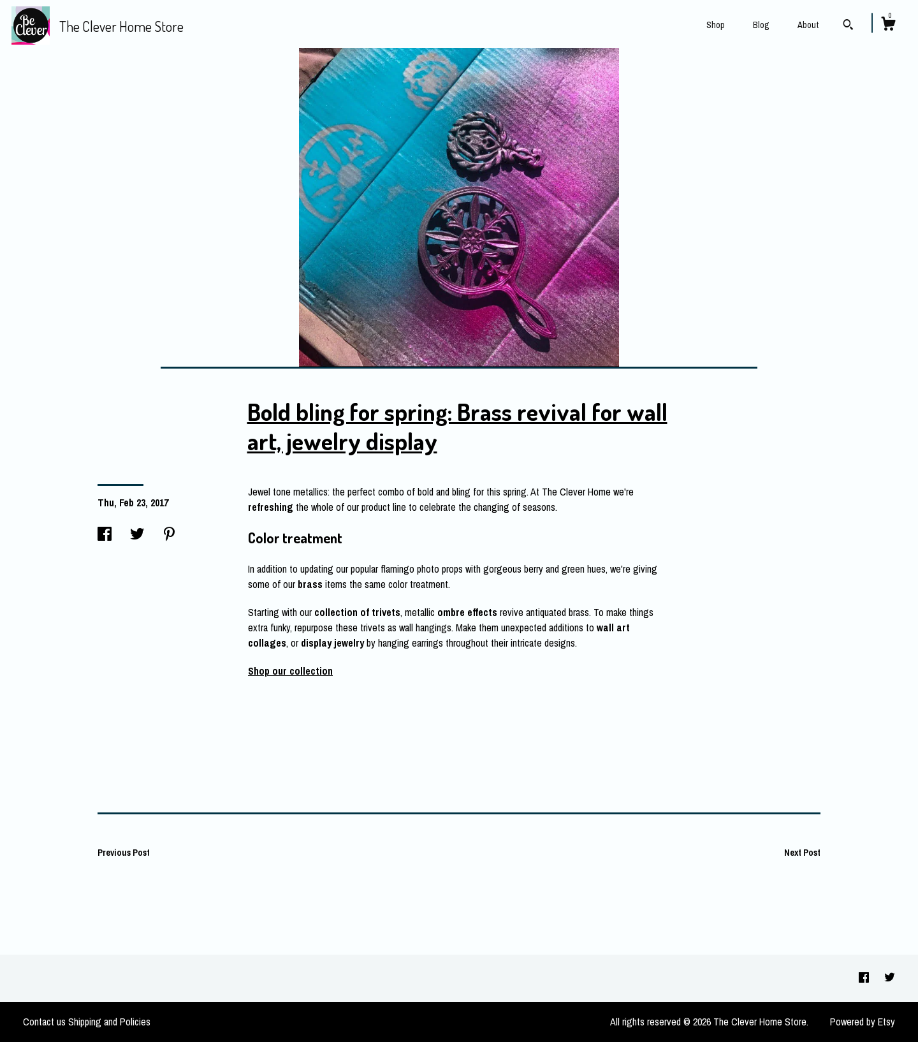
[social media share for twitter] (137, 534)
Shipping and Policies (109, 1022)
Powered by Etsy (862, 1022)
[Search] (848, 26)
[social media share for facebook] (105, 534)
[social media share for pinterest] (169, 534)
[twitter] (889, 978)
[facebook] (865, 978)
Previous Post (124, 852)
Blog (761, 25)
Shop (715, 25)
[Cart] (888, 25)
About (808, 25)
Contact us (44, 1022)
